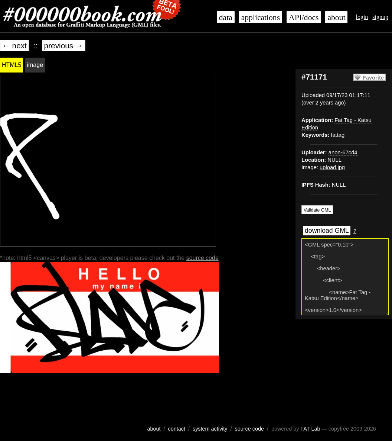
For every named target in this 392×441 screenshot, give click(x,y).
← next (14, 45)
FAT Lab (310, 429)
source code (202, 258)
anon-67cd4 (343, 152)
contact (176, 429)
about (336, 17)
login (362, 17)
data (225, 17)
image (35, 65)
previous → (63, 45)
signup (380, 17)
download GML (327, 230)
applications (260, 17)
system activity (210, 429)
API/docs (303, 17)
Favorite (373, 78)
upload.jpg (332, 167)
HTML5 (11, 65)
